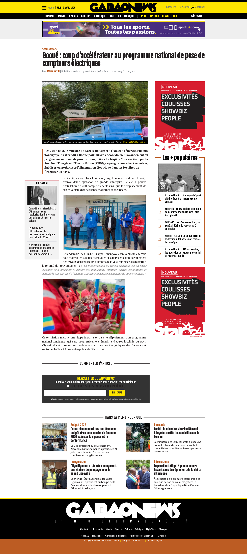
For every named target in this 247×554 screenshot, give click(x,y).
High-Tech (115, 16)
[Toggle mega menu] (195, 16)
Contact (154, 16)
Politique (100, 16)
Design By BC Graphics (133, 540)
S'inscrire (171, 6)
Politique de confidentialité (142, 536)
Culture (86, 16)
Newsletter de (96, 378)
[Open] (48, 7)
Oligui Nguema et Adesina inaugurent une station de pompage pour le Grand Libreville (94, 470)
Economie (49, 16)
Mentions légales (155, 540)
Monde (62, 16)
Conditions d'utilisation (116, 536)
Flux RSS (85, 536)
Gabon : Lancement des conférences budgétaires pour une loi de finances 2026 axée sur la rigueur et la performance (93, 435)
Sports (73, 16)
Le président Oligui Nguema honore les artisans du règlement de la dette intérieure (177, 470)
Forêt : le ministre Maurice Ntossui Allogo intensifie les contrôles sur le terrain (176, 433)
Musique (129, 16)
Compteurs (49, 48)
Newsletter (184, 6)
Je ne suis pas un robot (96, 385)
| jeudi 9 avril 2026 (65, 7)
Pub (143, 16)
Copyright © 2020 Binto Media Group (101, 540)
